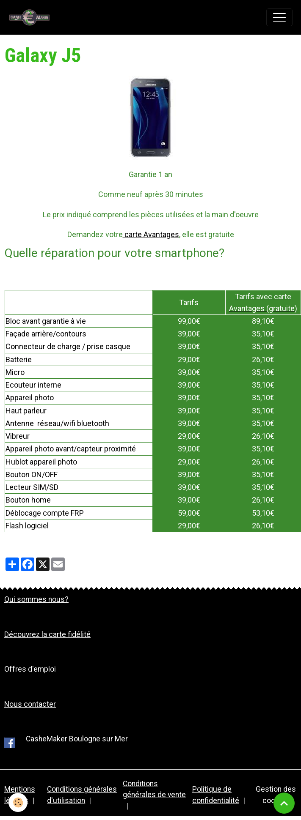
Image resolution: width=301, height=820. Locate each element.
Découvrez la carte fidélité (47, 634)
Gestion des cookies (276, 794)
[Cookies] (18, 802)
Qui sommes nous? (36, 599)
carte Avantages (151, 234)
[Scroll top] (284, 803)
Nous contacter (30, 704)
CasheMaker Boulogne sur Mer (78, 739)
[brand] (31, 17)
